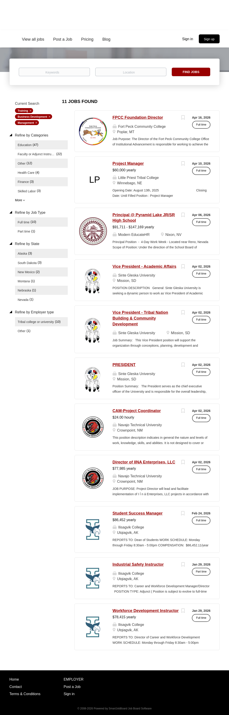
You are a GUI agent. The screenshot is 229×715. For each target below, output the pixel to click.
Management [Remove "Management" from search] (26, 122)
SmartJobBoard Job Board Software (130, 708)
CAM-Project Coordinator (136, 411)
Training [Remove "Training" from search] (23, 110)
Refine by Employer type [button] (34, 312)
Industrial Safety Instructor (138, 564)
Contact (15, 687)
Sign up (209, 39)
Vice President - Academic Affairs (144, 266)
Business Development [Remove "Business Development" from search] (32, 116)
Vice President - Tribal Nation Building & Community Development (140, 318)
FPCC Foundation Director (137, 117)
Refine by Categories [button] (31, 135)
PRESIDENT (124, 365)
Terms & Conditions (24, 694)
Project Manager (128, 163)
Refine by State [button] (26, 244)
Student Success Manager (137, 513)
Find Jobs (191, 72)
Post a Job (72, 687)
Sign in (187, 39)
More (18, 200)
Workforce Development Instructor (145, 610)
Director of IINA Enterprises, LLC (143, 462)
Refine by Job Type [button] (29, 212)
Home (14, 679)
